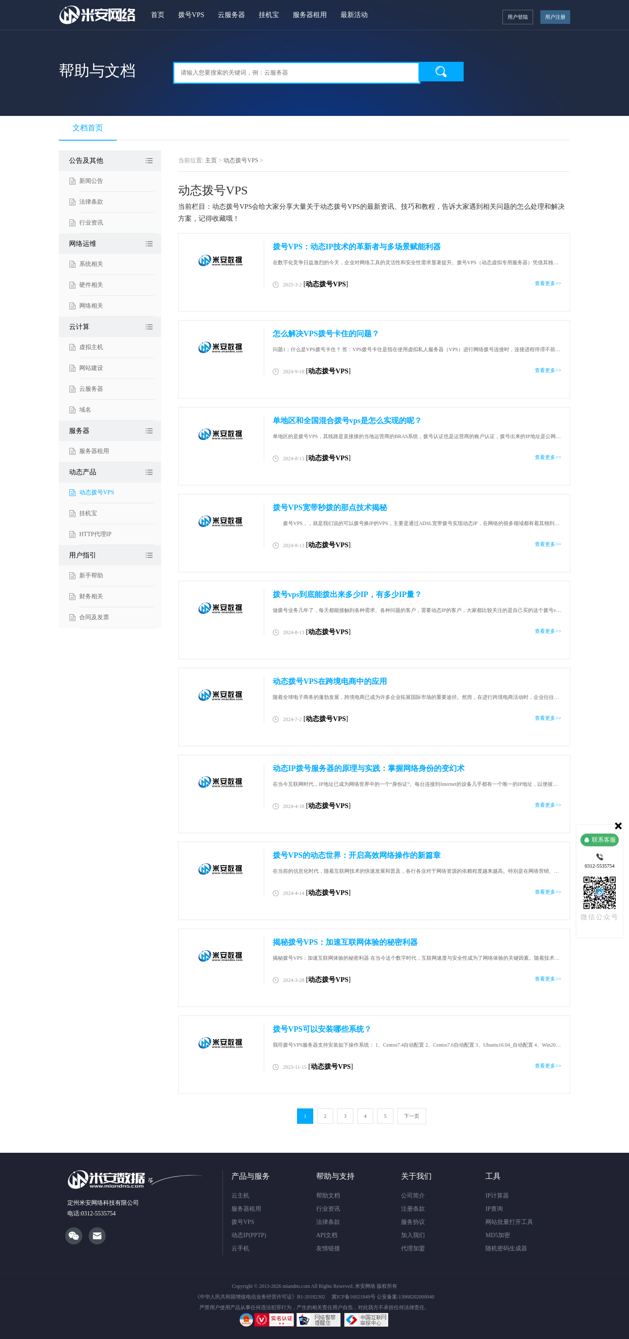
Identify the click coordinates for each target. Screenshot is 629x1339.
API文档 (327, 1235)
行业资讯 (91, 222)
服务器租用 (310, 14)
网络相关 (91, 306)
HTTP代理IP (95, 534)
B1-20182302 (311, 1297)
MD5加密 (497, 1235)
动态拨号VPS (96, 492)
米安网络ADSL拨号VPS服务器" (97, 15)
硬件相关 (91, 285)
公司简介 (413, 1195)
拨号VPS (191, 14)
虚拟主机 (91, 347)
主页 (211, 160)
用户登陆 (518, 17)
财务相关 (91, 596)
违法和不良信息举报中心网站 (366, 1320)
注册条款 (413, 1209)
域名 (85, 410)
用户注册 (555, 17)
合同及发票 (94, 617)
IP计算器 (496, 1195)
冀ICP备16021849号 (353, 1297)
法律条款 (91, 202)
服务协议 (413, 1222)
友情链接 (328, 1248)
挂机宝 (269, 14)
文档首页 (87, 128)
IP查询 (493, 1209)
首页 (157, 14)
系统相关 (91, 264)
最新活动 (354, 14)
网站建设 (91, 368)
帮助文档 (328, 1195)
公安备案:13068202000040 (405, 1297)
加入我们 (413, 1235)
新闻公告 (91, 181)
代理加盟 (413, 1248)
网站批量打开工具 (509, 1222)
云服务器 (231, 14)
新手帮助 (91, 575)
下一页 (411, 1116)
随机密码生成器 (506, 1248)
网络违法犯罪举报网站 (318, 1320)
